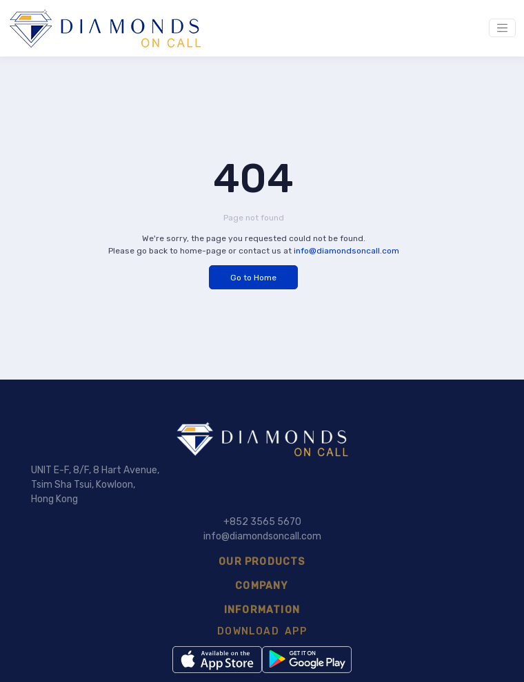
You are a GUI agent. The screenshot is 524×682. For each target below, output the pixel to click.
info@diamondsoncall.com (346, 251)
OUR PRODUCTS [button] (262, 562)
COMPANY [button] (261, 586)
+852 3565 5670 (262, 522)
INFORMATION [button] (262, 610)
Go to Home (253, 277)
